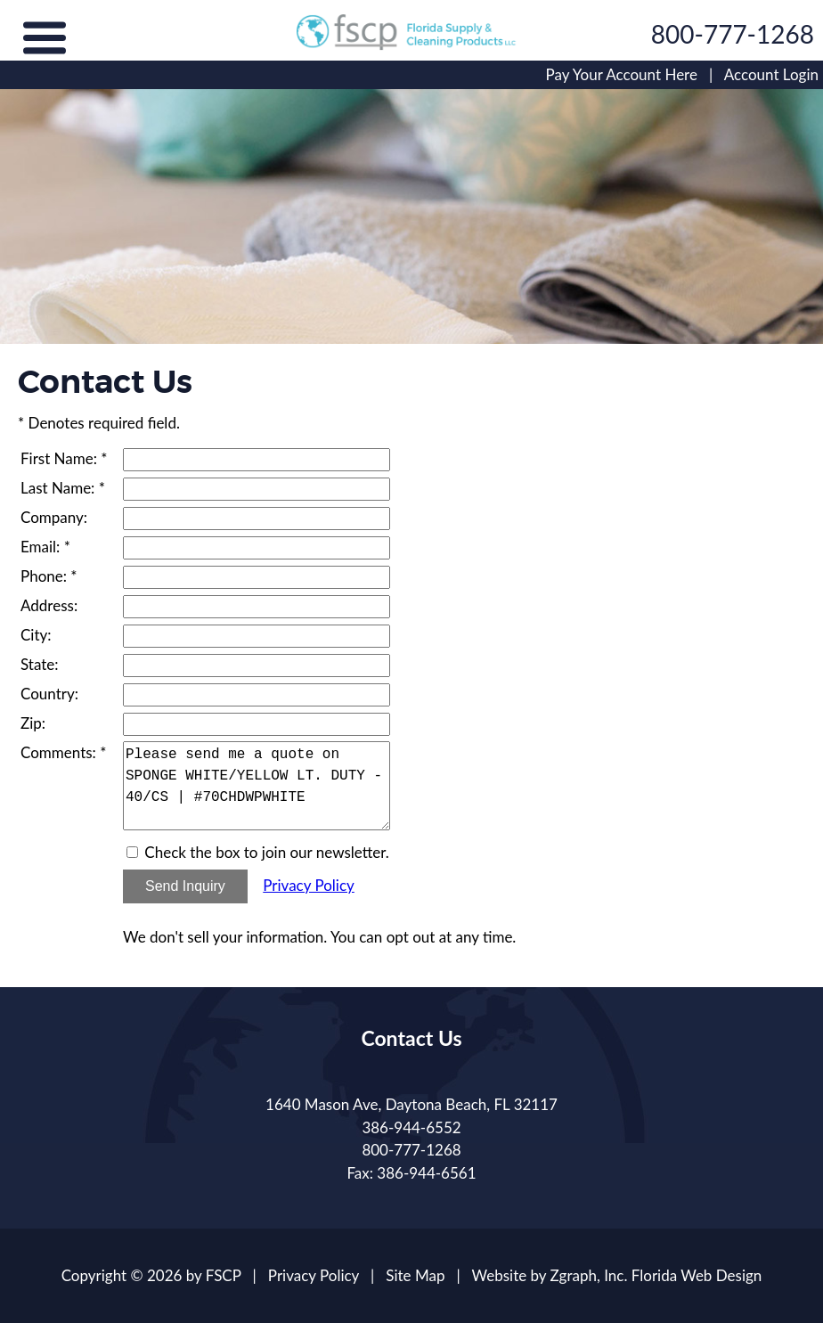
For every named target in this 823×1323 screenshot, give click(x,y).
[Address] (256, 606)
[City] (256, 636)
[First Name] (256, 459)
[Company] (256, 518)
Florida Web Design (697, 1275)
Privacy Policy (308, 885)
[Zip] (256, 724)
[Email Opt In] (132, 852)
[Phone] (256, 577)
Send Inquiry (185, 886)
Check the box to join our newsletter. (266, 852)
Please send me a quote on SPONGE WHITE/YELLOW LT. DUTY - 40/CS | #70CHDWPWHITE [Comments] (256, 785)
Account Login (771, 74)
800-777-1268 (732, 34)
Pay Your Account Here (621, 74)
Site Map (415, 1275)
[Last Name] (256, 489)
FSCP (223, 1275)
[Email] (256, 547)
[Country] (256, 694)
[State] (256, 665)
